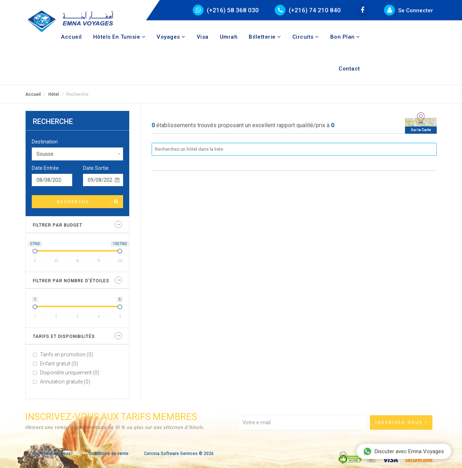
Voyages (171, 37)
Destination (45, 142)
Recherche (90, 201)
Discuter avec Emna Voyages (403, 451)
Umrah (229, 37)
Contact (349, 68)
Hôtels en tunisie (119, 37)
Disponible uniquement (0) (69, 372)
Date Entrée (45, 168)
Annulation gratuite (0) (65, 382)
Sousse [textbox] (44, 154)
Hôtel (53, 94)
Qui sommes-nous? (53, 453)
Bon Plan (345, 37)
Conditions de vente (108, 453)
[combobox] (77, 153)
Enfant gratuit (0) (59, 363)
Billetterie (265, 37)
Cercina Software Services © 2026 (179, 453)
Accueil (71, 37)
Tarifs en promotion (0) (66, 354)
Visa (203, 37)
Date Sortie (96, 168)
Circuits (305, 37)
